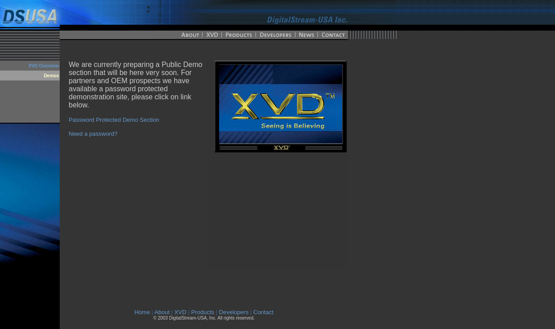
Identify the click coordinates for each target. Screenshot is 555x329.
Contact (263, 312)
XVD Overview (43, 65)
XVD (180, 312)
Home (142, 312)
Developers (234, 312)
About (162, 312)
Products (202, 312)
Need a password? (93, 133)
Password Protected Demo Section (114, 119)
